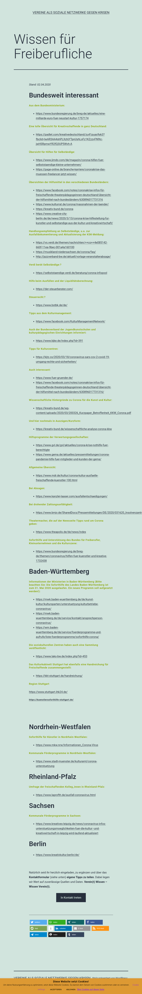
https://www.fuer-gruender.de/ (54, 377)
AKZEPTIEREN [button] (56, 989)
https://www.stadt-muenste (52, 761)
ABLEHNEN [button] (70, 989)
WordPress (122, 978)
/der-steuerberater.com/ (58, 289)
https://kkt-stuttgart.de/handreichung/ (59, 675)
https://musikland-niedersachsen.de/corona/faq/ (66, 252)
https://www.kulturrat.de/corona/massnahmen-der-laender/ (72, 204)
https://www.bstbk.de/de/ (51, 305)
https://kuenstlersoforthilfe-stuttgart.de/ (51, 699)
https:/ (40, 289)
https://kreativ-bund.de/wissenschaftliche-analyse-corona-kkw (74, 429)
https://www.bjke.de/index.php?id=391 (59, 340)
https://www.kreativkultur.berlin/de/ (57, 854)
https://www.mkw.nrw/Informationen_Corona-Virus (67, 745)
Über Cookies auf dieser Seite (90, 989)
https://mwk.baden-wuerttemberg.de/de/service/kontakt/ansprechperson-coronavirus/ (69, 618)
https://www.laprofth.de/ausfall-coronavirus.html (66, 795)
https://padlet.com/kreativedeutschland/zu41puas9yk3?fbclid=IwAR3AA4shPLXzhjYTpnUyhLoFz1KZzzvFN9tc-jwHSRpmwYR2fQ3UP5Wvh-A (70, 139)
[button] (38, 922)
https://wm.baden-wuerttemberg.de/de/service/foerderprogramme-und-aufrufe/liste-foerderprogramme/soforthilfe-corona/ (68, 632)
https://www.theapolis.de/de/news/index (61, 532)
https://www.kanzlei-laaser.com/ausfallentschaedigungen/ (72, 496)
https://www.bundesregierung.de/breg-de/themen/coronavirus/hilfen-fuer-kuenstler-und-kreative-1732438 (71, 556)
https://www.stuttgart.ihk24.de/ (48, 692)
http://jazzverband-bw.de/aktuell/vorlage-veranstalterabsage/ (73, 256)
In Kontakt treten (71, 897)
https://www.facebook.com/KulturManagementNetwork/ (70, 321)
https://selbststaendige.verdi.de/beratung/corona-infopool (71, 273)
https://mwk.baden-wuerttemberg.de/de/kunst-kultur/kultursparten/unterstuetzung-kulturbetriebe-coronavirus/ (67, 604)
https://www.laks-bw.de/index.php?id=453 (61, 656)
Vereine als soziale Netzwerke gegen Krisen (71, 12)
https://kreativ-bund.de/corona (54, 209)
